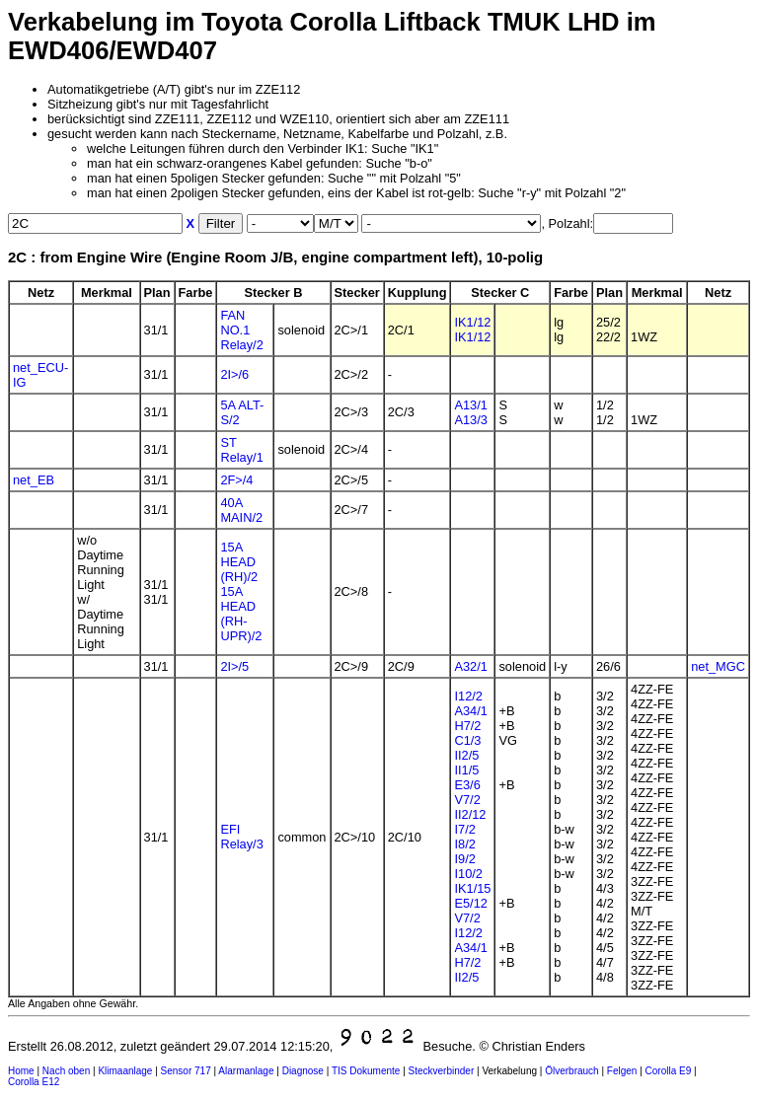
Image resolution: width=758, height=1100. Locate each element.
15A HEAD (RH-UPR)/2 (241, 613)
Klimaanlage (125, 1070)
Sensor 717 (186, 1070)
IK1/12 (472, 322)
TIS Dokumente (366, 1070)
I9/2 (464, 858)
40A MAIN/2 (241, 510)
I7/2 (464, 829)
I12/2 (468, 696)
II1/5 (466, 770)
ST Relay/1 (241, 450)
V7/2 (467, 799)
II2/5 (466, 755)
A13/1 (470, 405)
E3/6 (467, 784)
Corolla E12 (33, 1081)
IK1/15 (472, 888)
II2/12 (470, 814)
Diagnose (303, 1070)
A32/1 (470, 666)
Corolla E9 (668, 1070)
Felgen (622, 1070)
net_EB (33, 480)
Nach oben (66, 1070)
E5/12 (470, 903)
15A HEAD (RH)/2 (239, 562)
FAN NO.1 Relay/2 (241, 330)
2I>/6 (234, 374)
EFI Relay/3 (241, 836)
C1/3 (467, 740)
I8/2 (464, 844)
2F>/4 (236, 480)
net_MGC (718, 666)
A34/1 (470, 710)
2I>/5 (234, 666)
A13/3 (470, 419)
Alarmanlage (245, 1070)
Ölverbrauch (571, 1070)
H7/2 (467, 725)
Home (21, 1070)
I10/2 (468, 873)
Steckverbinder (442, 1070)
